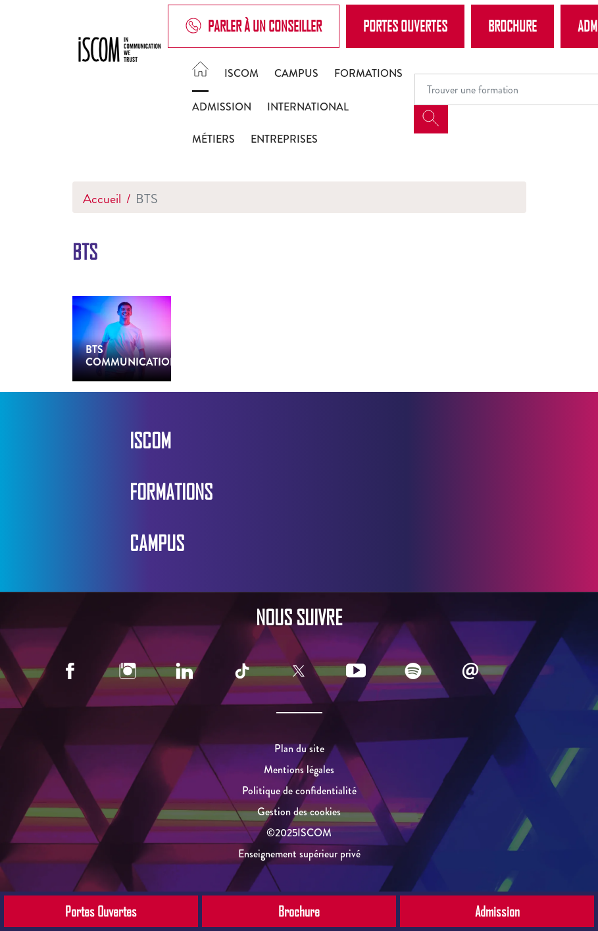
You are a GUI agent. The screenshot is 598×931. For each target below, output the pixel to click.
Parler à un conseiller (254, 26)
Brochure (512, 25)
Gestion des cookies (299, 811)
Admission (221, 106)
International (308, 106)
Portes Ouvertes (405, 25)
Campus (296, 73)
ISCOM (241, 73)
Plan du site (299, 748)
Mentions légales (299, 769)
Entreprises (284, 139)
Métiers (213, 139)
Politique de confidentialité (299, 790)
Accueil (102, 198)
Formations (368, 73)
